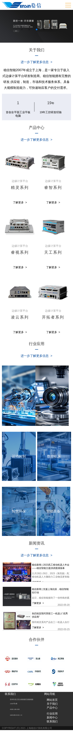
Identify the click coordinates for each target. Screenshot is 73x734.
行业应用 (52, 713)
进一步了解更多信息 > (36, 62)
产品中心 (52, 707)
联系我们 (52, 721)
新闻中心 (52, 717)
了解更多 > (20, 202)
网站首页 (52, 699)
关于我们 (52, 703)
